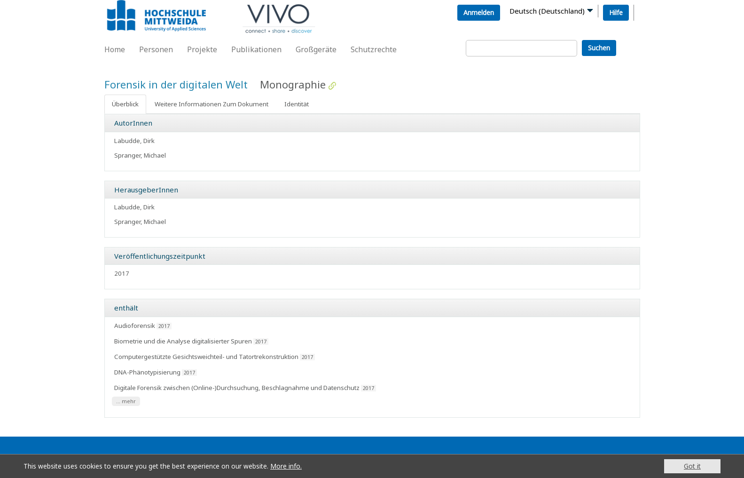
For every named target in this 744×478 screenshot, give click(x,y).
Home (114, 49)
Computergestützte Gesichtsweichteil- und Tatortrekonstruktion (206, 356)
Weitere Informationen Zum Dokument (211, 104)
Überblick (125, 104)
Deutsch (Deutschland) (547, 11)
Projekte (202, 49)
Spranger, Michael (140, 155)
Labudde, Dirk (134, 140)
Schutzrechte (374, 49)
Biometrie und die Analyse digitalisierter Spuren (183, 341)
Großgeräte (316, 49)
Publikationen (256, 49)
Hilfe (616, 12)
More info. (286, 466)
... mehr (126, 401)
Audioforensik (134, 325)
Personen (156, 49)
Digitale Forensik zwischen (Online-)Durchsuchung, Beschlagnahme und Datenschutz (237, 387)
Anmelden (478, 12)
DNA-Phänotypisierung (147, 372)
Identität (296, 104)
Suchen (599, 47)
